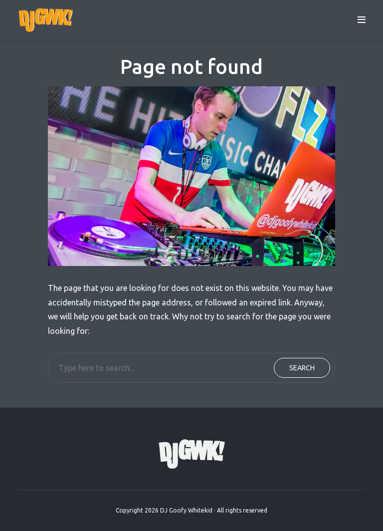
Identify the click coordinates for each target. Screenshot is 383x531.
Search (302, 368)
